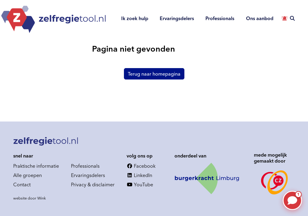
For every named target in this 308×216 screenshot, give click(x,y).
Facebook (141, 166)
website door (29, 198)
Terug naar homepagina (154, 74)
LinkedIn (139, 175)
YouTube (140, 185)
